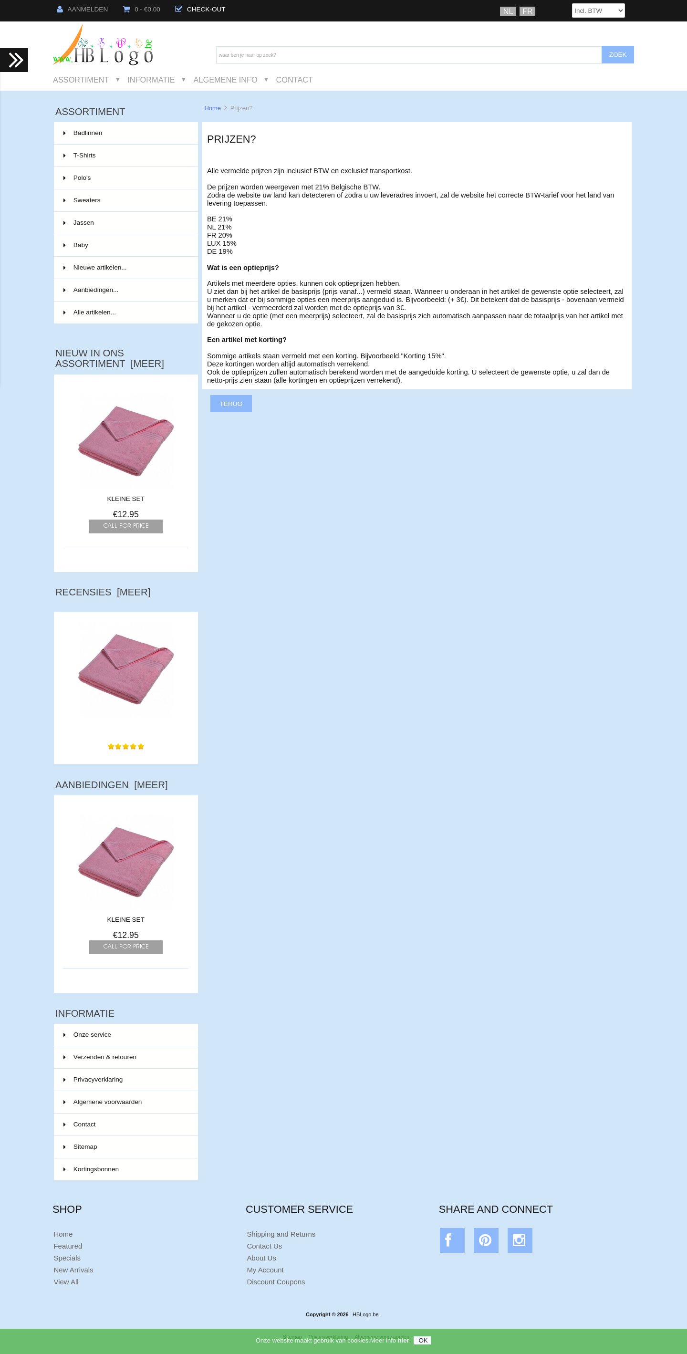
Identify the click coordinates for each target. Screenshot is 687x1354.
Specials (67, 1258)
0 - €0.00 (141, 9)
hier (403, 1344)
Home (212, 108)
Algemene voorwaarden (102, 1101)
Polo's (125, 178)
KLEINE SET (126, 498)
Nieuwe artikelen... (95, 267)
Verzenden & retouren (99, 1057)
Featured (67, 1246)
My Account (265, 1270)
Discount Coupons (276, 1282)
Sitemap (80, 1146)
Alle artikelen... (89, 312)
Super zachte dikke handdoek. (126, 723)
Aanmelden (82, 9)
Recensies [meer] (102, 592)
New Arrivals (73, 1270)
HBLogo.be (365, 1314)
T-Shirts (125, 155)
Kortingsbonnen (91, 1169)
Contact (294, 79)
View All (65, 1282)
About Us (261, 1258)
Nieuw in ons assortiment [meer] (109, 358)
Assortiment (81, 79)
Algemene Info (225, 79)
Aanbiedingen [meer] (111, 785)
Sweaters (125, 200)
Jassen (125, 223)
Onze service (87, 1034)
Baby (125, 245)
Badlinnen (125, 133)
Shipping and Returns (281, 1234)
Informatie (151, 79)
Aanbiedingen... (90, 289)
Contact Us (264, 1246)
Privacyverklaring (93, 1079)
